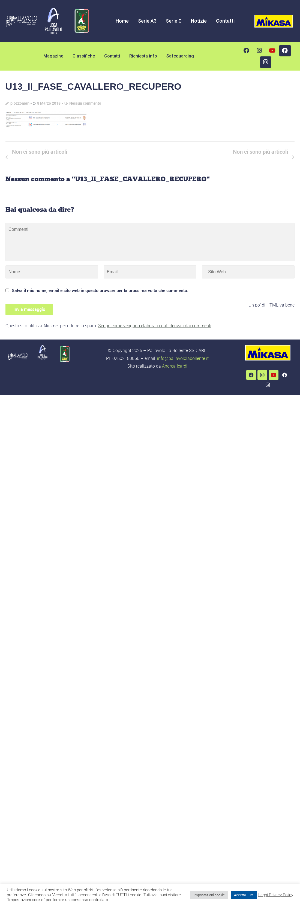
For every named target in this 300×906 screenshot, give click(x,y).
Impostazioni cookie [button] (209, 894)
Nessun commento (85, 103)
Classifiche (84, 56)
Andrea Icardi (174, 366)
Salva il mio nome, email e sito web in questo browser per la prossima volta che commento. (100, 290)
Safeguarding (180, 56)
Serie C (174, 21)
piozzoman (19, 103)
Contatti (225, 21)
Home (122, 21)
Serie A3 (147, 21)
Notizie (199, 21)
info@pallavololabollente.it (183, 358)
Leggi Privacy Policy (275, 894)
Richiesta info (143, 56)
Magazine (53, 56)
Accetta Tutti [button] (244, 894)
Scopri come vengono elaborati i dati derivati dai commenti (154, 326)
